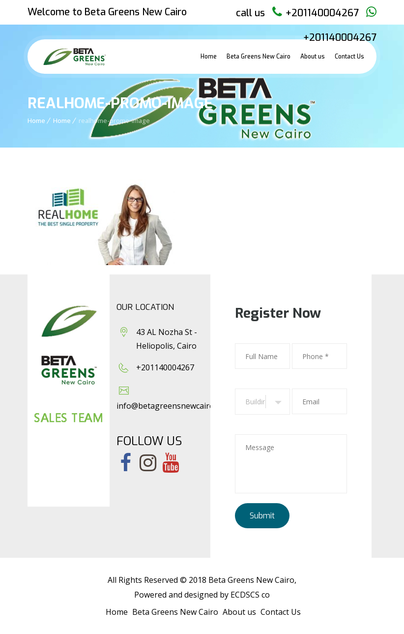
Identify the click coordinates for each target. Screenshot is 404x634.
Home (209, 56)
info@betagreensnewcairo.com (173, 405)
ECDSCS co (250, 594)
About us (312, 56)
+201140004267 (322, 13)
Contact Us (349, 56)
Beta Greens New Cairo (258, 56)
